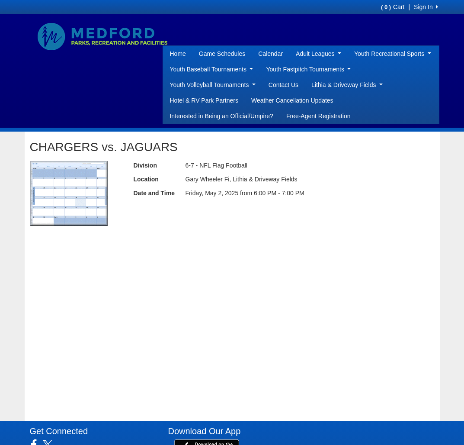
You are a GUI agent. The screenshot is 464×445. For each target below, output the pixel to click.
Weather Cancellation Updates (292, 100)
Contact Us (283, 84)
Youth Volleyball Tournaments (212, 84)
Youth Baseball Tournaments (211, 69)
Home (178, 53)
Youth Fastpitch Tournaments (308, 69)
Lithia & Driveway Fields (347, 84)
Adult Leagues (318, 53)
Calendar (270, 53)
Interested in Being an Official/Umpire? (221, 116)
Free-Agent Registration (318, 116)
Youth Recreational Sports (392, 53)
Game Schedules (222, 53)
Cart (392, 6)
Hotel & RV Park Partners (204, 100)
